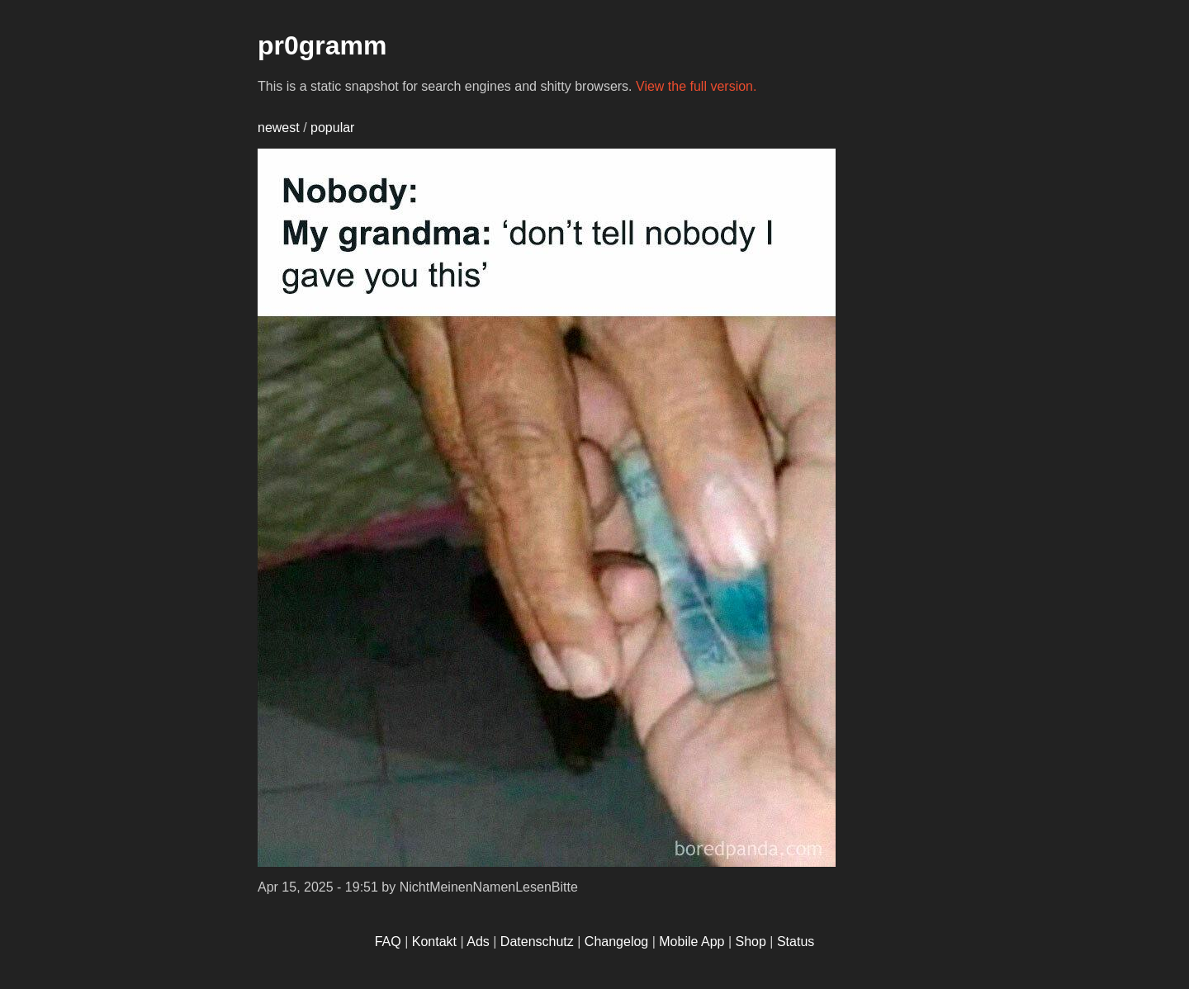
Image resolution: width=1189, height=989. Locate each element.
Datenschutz (537, 942)
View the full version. (696, 86)
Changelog (616, 942)
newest (279, 128)
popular (332, 128)
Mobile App (691, 942)
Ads (478, 942)
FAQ (388, 942)
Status (795, 942)
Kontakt (434, 942)
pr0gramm (322, 45)
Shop (751, 942)
